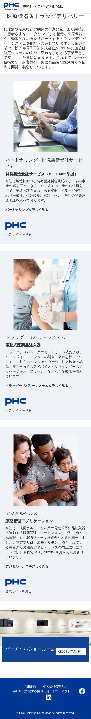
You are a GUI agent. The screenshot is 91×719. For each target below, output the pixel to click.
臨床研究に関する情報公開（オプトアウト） (43, 691)
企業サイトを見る (18, 235)
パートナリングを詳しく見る (26, 210)
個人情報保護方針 (55, 686)
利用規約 (30, 686)
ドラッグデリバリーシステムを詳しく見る (36, 386)
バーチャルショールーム (45, 650)
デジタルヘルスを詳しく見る (26, 566)
